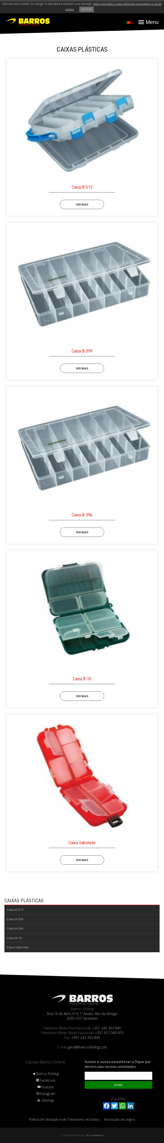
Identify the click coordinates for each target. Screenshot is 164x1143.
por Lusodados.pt (94, 1135)
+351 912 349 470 (109, 1032)
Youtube (45, 1087)
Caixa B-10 (14, 938)
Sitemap (45, 1100)
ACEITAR (86, 9)
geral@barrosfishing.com (87, 1047)
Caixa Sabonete (18, 947)
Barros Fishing (45, 1073)
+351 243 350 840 (106, 1028)
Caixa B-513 (15, 910)
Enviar (118, 1085)
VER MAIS (82, 204)
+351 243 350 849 (85, 1037)
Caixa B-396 (15, 928)
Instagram (45, 1093)
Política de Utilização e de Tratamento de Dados (64, 1119)
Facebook (45, 1080)
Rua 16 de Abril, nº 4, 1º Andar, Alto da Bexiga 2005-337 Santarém (82, 1016)
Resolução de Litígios (119, 1119)
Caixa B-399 (15, 919)
